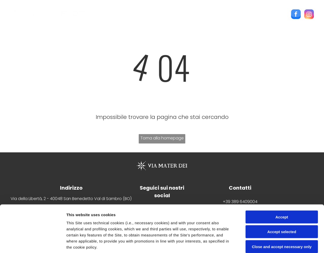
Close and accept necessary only (282, 204)
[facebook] (296, 14)
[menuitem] (105, 15)
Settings (257, 243)
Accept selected (281, 189)
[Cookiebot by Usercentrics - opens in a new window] (33, 243)
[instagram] (309, 14)
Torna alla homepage (162, 138)
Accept (281, 175)
